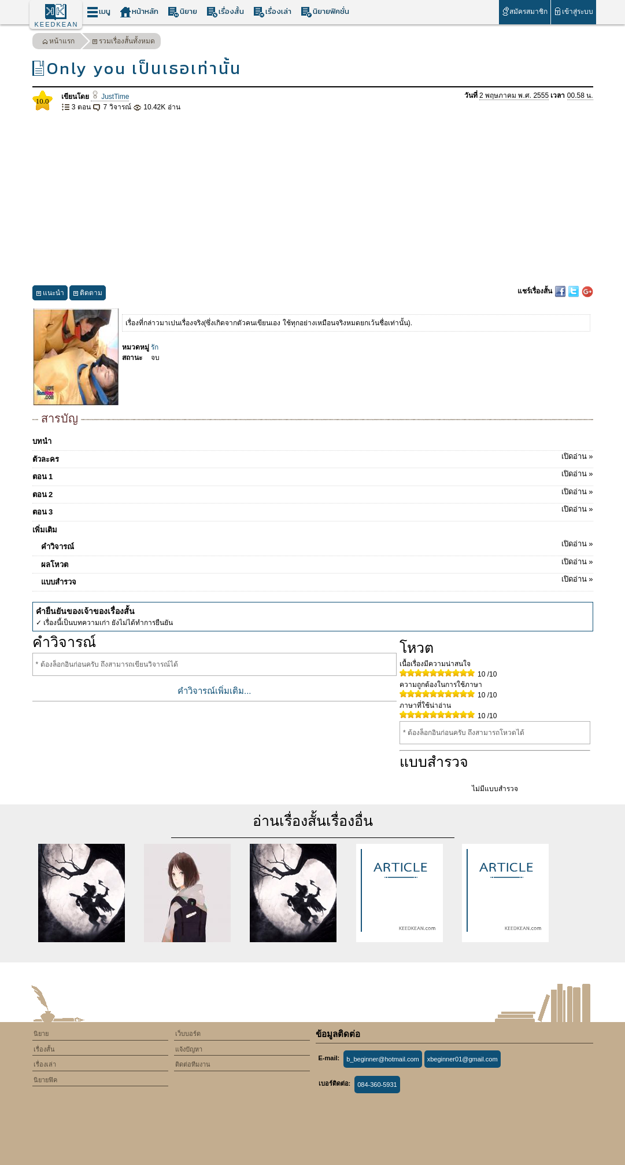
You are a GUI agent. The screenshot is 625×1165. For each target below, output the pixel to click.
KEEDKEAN (57, 24)
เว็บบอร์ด (188, 1033)
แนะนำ (50, 294)
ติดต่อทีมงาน (192, 1064)
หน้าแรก (58, 42)
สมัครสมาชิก (525, 11)
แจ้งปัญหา (188, 1049)
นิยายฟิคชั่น (325, 12)
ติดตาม (87, 294)
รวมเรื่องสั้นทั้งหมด (123, 42)
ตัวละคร (312, 457)
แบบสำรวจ (317, 580)
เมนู (98, 12)
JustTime (110, 97)
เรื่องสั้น (225, 12)
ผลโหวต (317, 562)
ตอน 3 (312, 510)
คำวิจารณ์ (317, 544)
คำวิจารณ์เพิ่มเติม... (214, 691)
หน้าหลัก (139, 12)
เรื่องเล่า (272, 12)
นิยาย (182, 12)
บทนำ (41, 441)
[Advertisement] (312, 199)
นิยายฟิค (45, 1079)
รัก (154, 347)
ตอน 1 (312, 474)
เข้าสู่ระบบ (573, 11)
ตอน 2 (312, 492)
